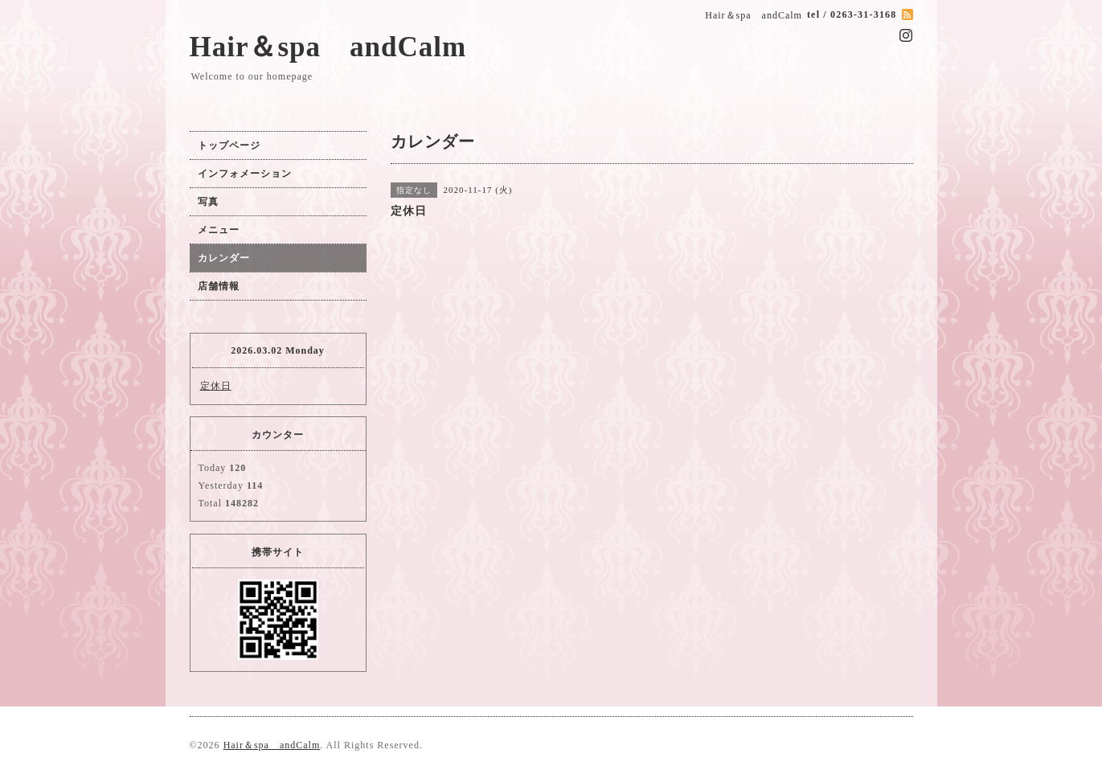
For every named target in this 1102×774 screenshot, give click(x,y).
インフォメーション (245, 173)
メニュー (219, 229)
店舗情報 (219, 286)
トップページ (229, 145)
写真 (208, 201)
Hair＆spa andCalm (328, 47)
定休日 (215, 385)
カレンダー (224, 258)
